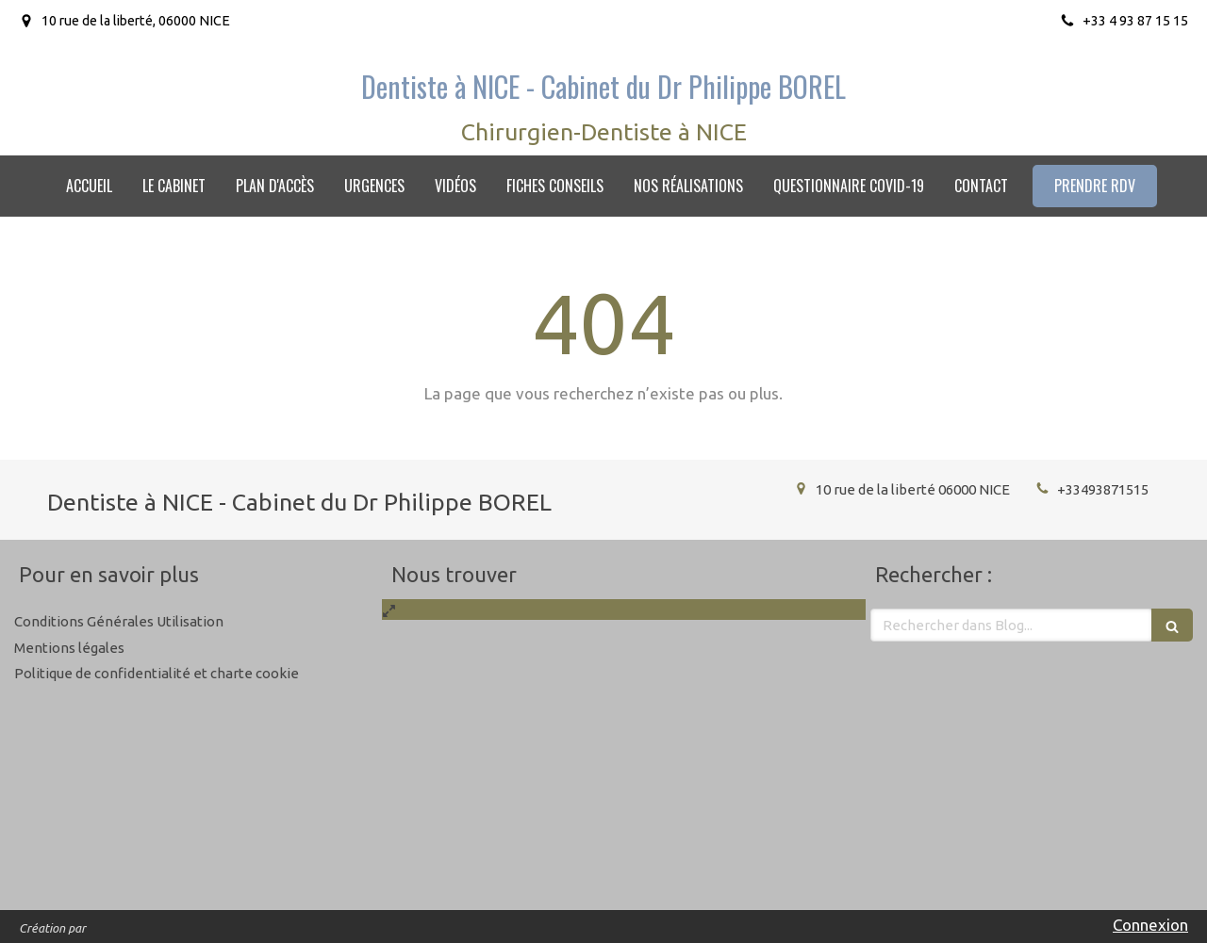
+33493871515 (1103, 489)
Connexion (1150, 925)
